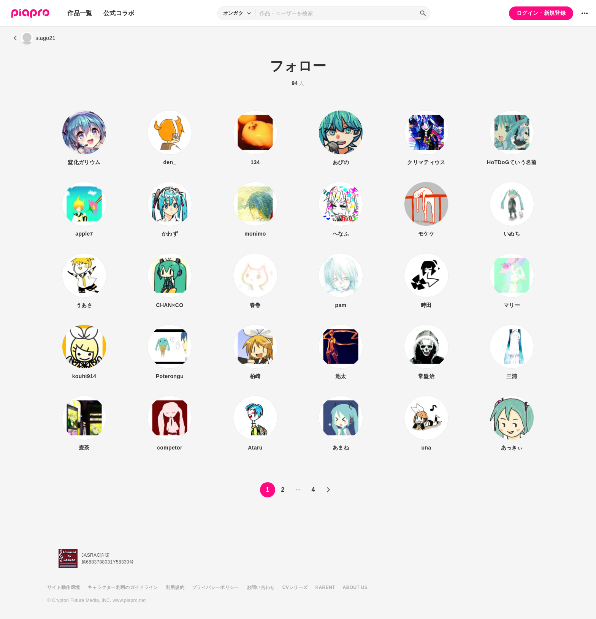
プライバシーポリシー (215, 587)
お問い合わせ (261, 587)
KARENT (325, 587)
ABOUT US (355, 587)
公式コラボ (119, 13)
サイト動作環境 (63, 587)
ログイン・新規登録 (541, 13)
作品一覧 (79, 13)
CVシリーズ (295, 587)
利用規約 (175, 587)
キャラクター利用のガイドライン (122, 587)
